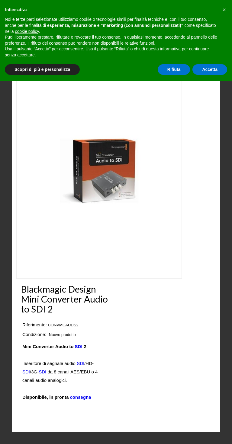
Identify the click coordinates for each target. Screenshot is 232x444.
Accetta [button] (210, 69)
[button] (224, 9)
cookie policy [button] (27, 31)
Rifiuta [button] (174, 69)
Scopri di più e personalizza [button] (42, 69)
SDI (78, 346)
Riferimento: (34, 324)
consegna (80, 397)
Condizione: (34, 334)
